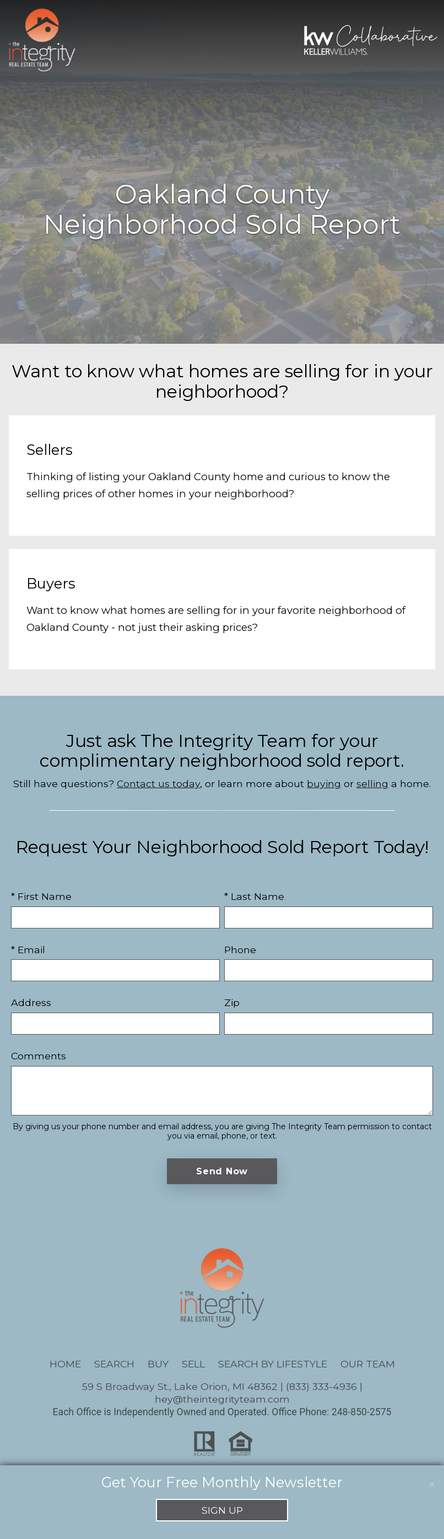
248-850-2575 (362, 1411)
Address (31, 1002)
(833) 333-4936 (321, 1386)
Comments (38, 1056)
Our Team (367, 1364)
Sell (193, 1364)
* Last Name (254, 896)
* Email (28, 949)
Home (65, 1364)
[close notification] (431, 1477)
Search (114, 1364)
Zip (232, 1002)
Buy (158, 1364)
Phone (240, 949)
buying (324, 783)
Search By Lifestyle (272, 1364)
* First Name (41, 896)
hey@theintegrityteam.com (222, 1399)
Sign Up (222, 1510)
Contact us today (158, 783)
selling (372, 783)
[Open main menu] (99, 39)
